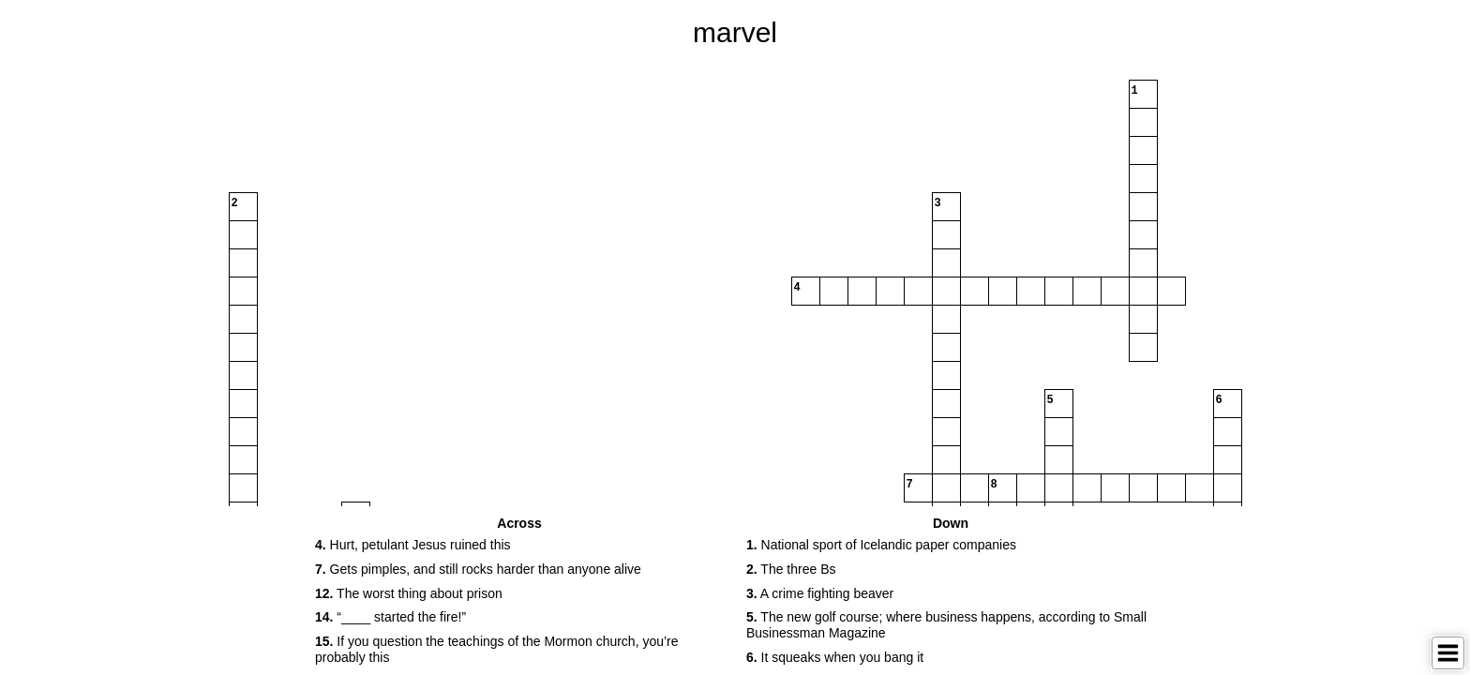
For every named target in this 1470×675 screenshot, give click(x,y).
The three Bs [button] (790, 569)
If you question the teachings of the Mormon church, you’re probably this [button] (497, 649)
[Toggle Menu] (1448, 653)
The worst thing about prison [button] (408, 593)
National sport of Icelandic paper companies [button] (881, 544)
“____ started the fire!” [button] (390, 616)
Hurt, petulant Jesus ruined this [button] (413, 544)
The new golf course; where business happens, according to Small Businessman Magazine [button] (946, 624)
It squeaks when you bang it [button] (834, 657)
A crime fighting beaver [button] (819, 593)
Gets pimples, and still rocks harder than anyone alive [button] (478, 569)
